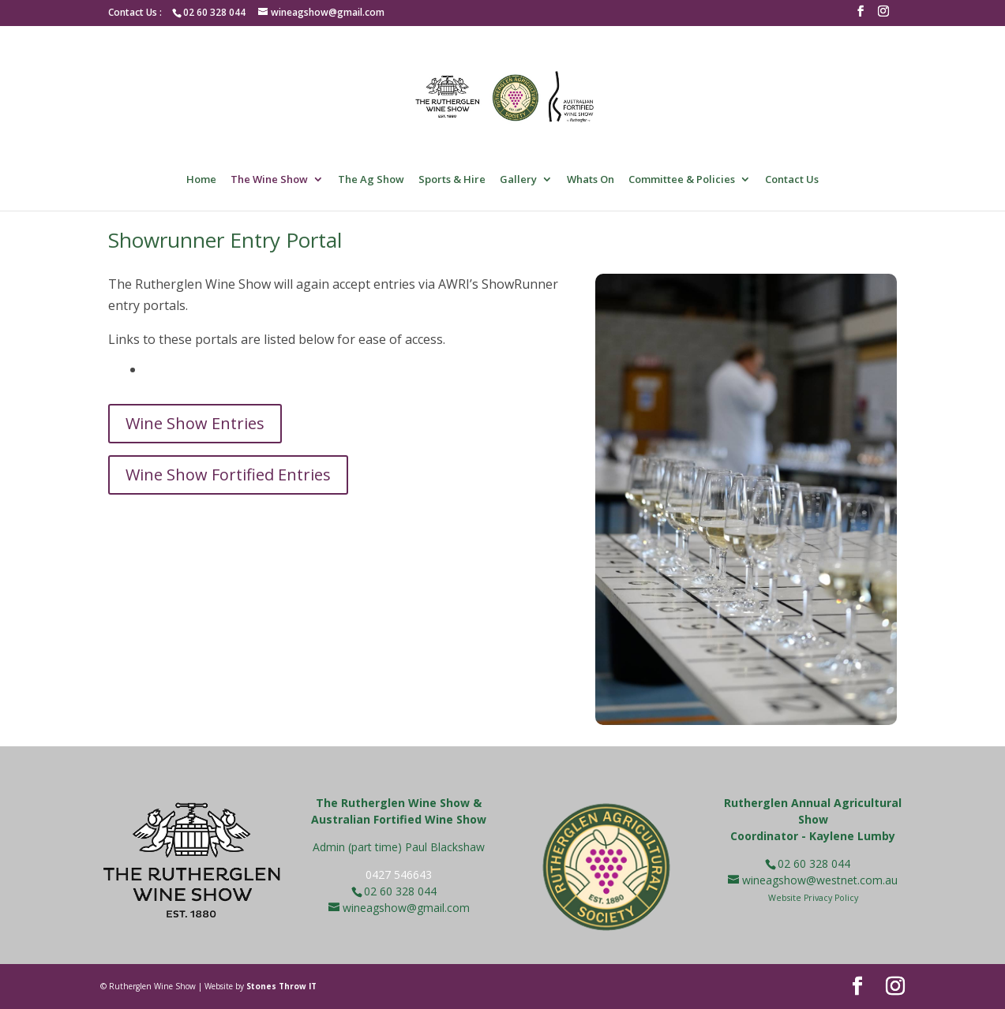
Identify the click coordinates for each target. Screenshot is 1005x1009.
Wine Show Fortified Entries (228, 474)
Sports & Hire (452, 180)
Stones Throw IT (281, 986)
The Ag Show (371, 180)
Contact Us (792, 180)
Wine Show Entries (195, 423)
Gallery (518, 180)
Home (201, 180)
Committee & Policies (681, 180)
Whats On (590, 180)
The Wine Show (269, 180)
